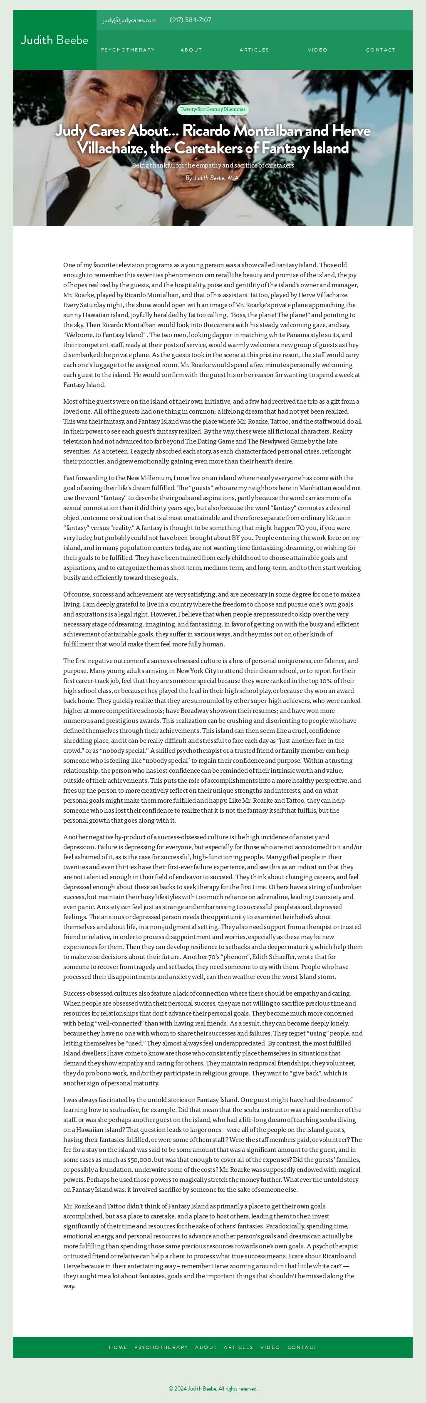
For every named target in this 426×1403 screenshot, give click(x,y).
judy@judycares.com (129, 20)
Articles (254, 50)
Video (318, 50)
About (206, 1347)
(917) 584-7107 (190, 20)
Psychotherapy (128, 50)
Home (118, 1347)
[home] (55, 40)
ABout (192, 50)
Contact (381, 50)
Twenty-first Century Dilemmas (213, 109)
